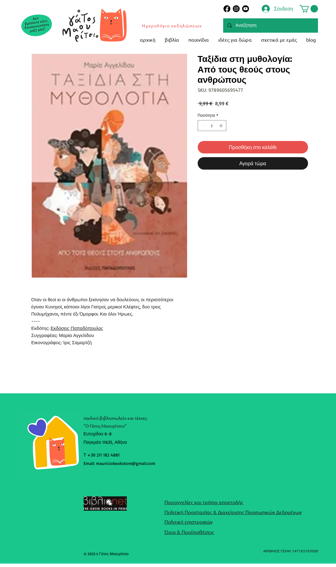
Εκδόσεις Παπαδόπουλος (77, 328)
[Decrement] (202, 125)
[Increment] (221, 125)
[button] (309, 8)
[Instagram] (236, 8)
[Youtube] (245, 8)
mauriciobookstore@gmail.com (125, 463)
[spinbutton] (212, 125)
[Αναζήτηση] (270, 25)
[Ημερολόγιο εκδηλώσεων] (172, 25)
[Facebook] (226, 8)
